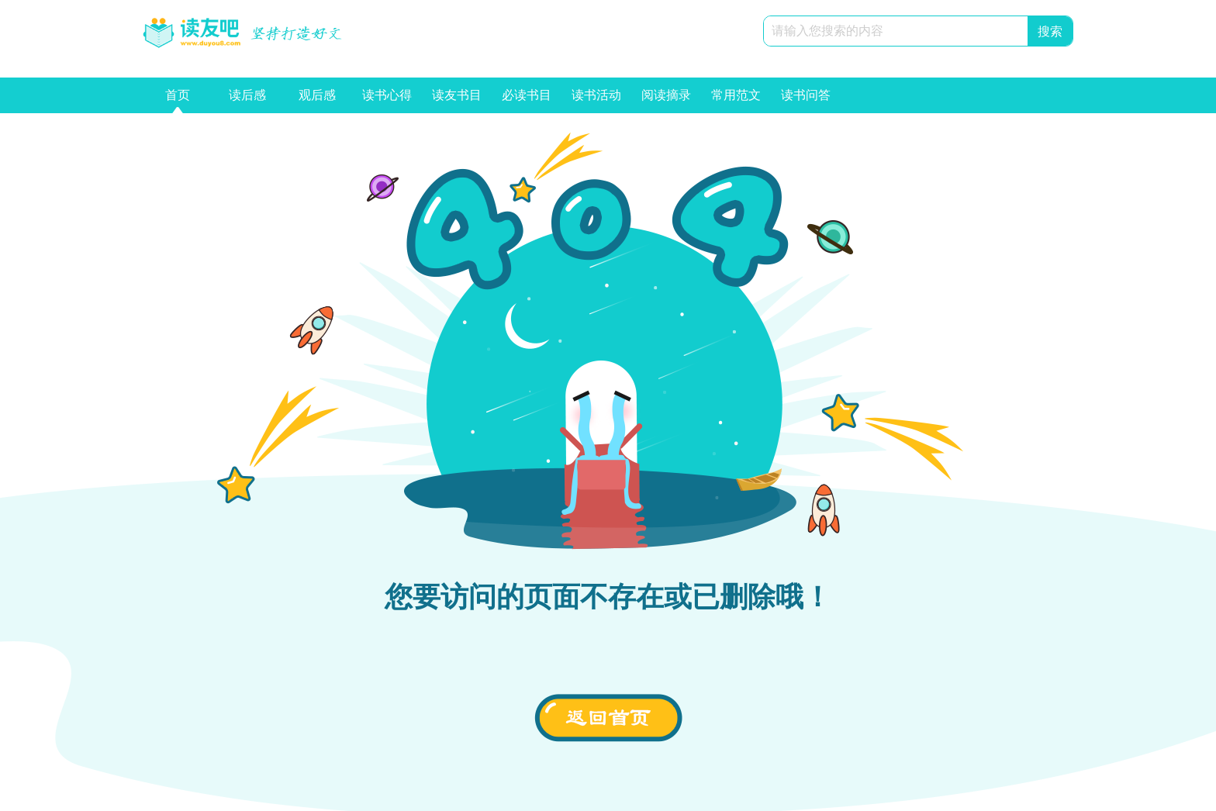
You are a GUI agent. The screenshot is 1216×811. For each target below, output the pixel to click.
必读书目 (526, 100)
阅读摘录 (666, 100)
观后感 (317, 100)
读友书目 (457, 100)
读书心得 (387, 100)
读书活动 (596, 100)
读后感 (247, 100)
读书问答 (806, 100)
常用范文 (736, 100)
